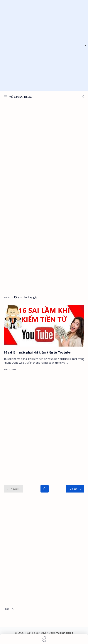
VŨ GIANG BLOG (20, 97)
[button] (82, 96)
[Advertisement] (44, 45)
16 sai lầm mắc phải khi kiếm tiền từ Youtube (37, 352)
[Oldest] (75, 489)
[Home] (44, 489)
